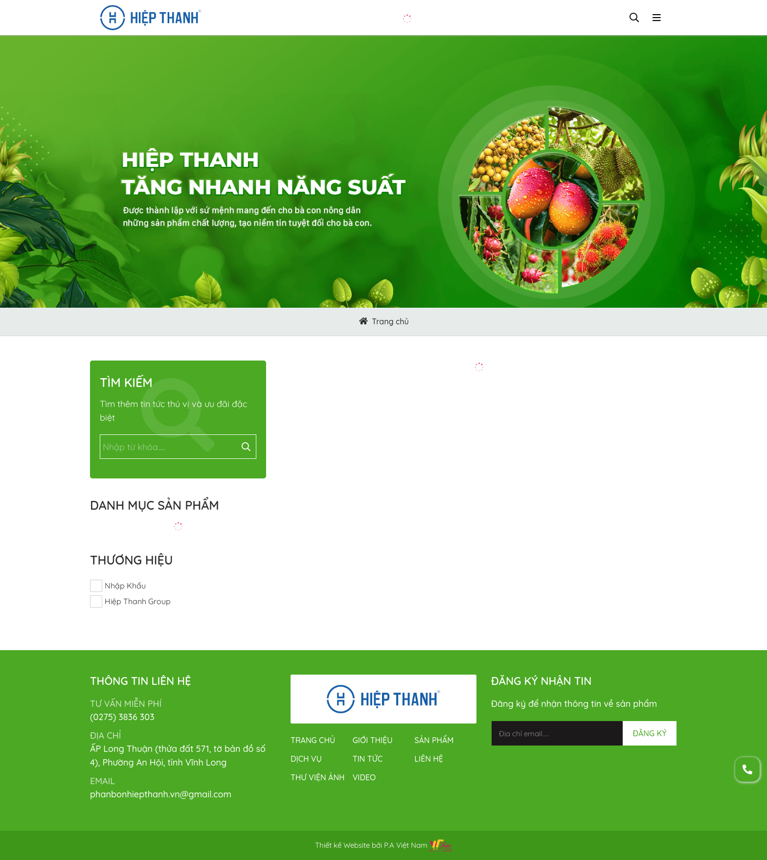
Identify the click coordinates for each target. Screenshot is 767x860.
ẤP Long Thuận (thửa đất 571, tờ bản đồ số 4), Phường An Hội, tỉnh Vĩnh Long (178, 755)
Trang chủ (390, 321)
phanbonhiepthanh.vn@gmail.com (160, 794)
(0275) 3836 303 (122, 717)
